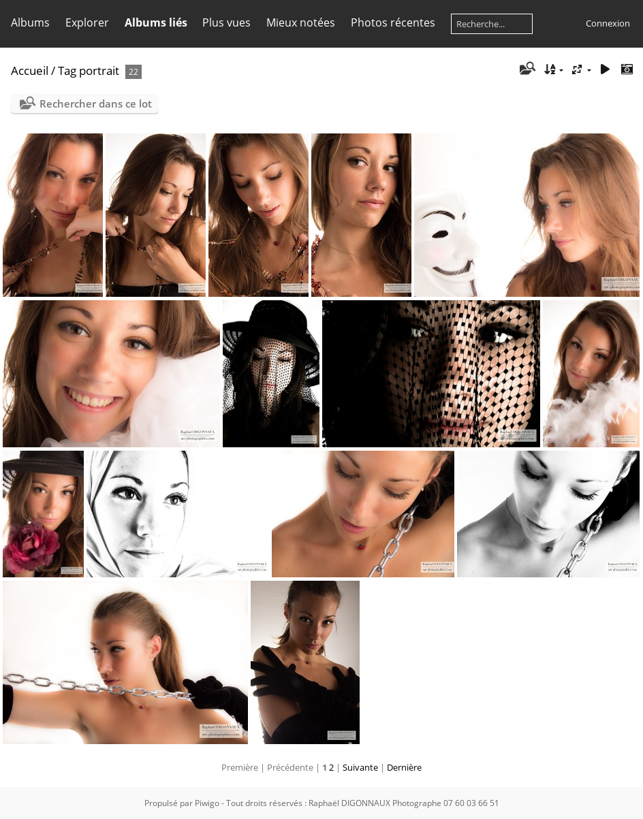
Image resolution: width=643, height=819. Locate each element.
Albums (30, 22)
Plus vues (226, 22)
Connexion (608, 23)
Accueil (29, 70)
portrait (99, 70)
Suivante (360, 767)
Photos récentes (393, 22)
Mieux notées (300, 22)
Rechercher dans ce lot (96, 103)
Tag (67, 70)
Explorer (87, 22)
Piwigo (207, 803)
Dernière (404, 767)
